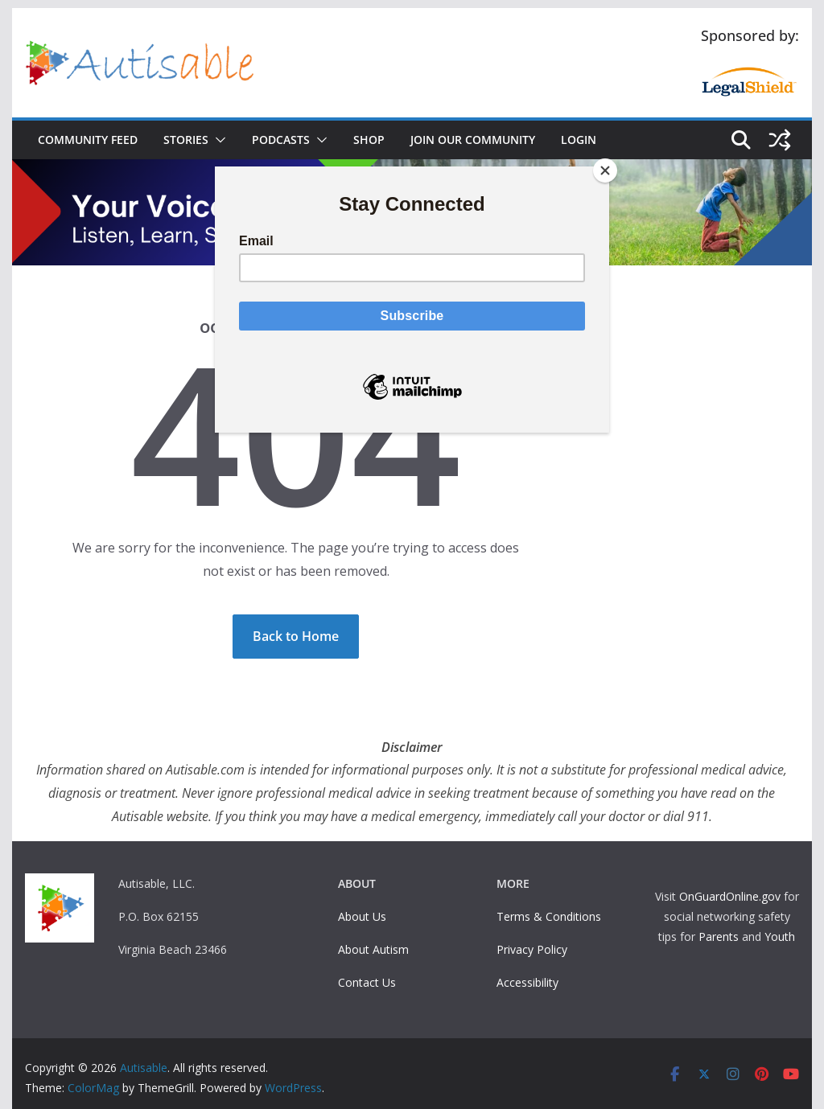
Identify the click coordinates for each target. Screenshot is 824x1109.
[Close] (605, 170)
